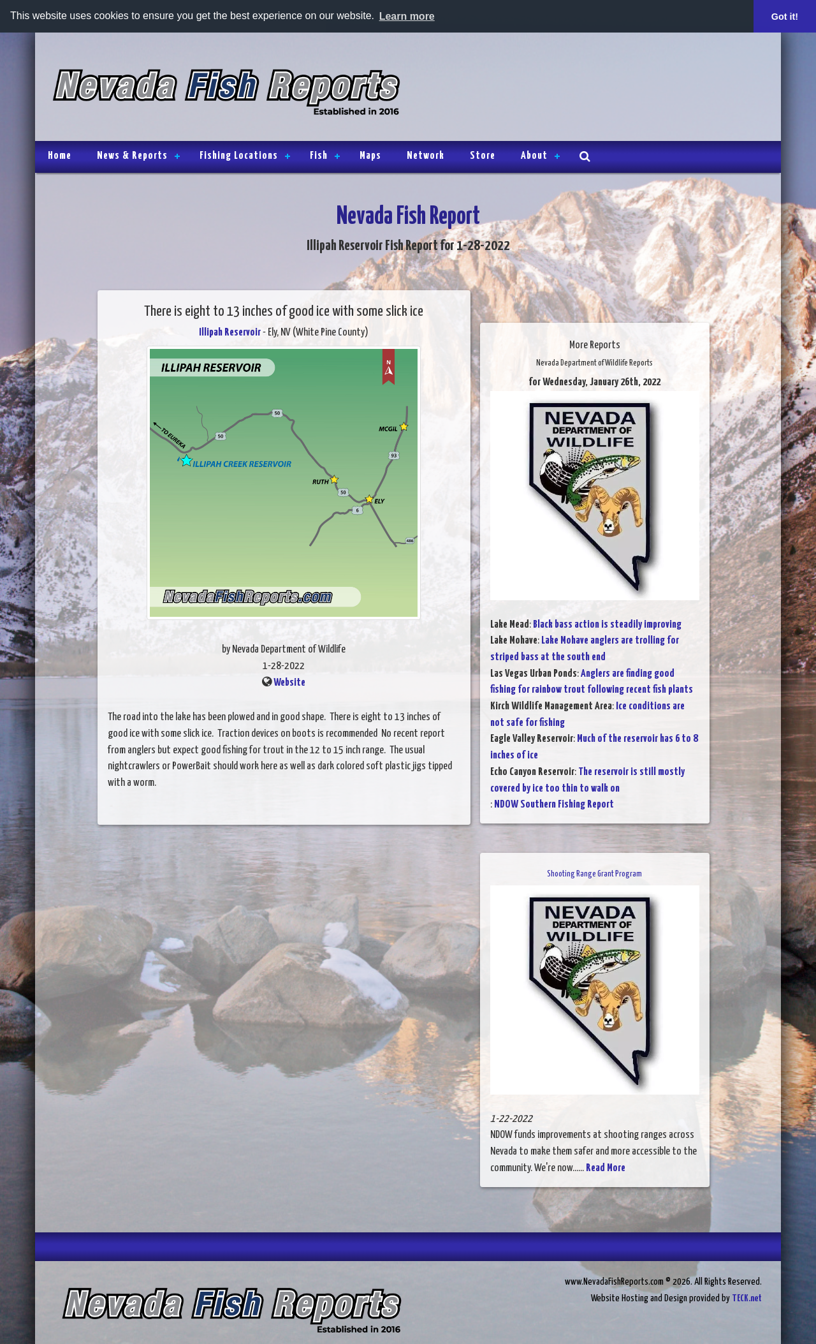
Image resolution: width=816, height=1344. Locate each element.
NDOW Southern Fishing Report (554, 804)
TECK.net (747, 1298)
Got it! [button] (784, 16)
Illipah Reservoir (230, 332)
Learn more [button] (407, 16)
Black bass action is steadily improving (607, 624)
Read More (605, 1168)
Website (289, 682)
